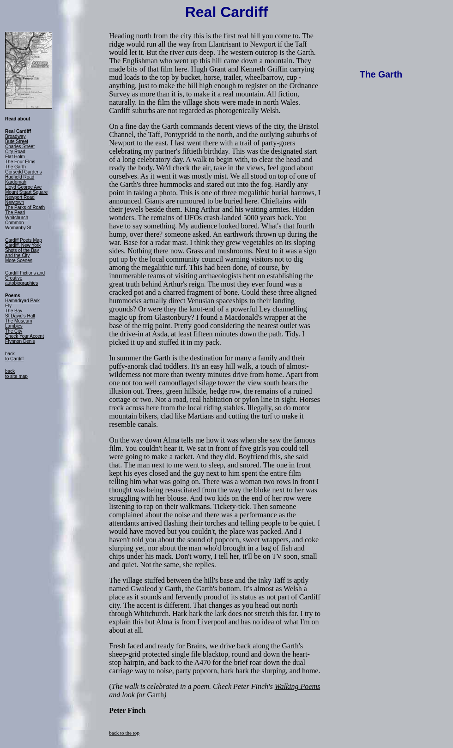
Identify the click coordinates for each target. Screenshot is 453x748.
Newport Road (20, 197)
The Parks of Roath (25, 207)
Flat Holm (15, 156)
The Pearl (15, 212)
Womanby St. (19, 227)
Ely (8, 305)
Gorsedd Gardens (23, 171)
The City (13, 331)
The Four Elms (20, 161)
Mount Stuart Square (26, 192)
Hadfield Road (19, 177)
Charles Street (20, 146)
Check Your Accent (24, 336)
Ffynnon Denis (20, 341)
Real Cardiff (226, 12)
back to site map (16, 374)
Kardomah (15, 182)
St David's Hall (20, 315)
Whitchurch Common (16, 220)
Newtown (14, 202)
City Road (15, 151)
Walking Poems (297, 686)
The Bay (13, 310)
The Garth (15, 166)
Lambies (14, 326)
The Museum (18, 320)
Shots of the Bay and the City (22, 253)
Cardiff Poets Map (23, 240)
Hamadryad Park (22, 300)
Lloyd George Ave (23, 187)
